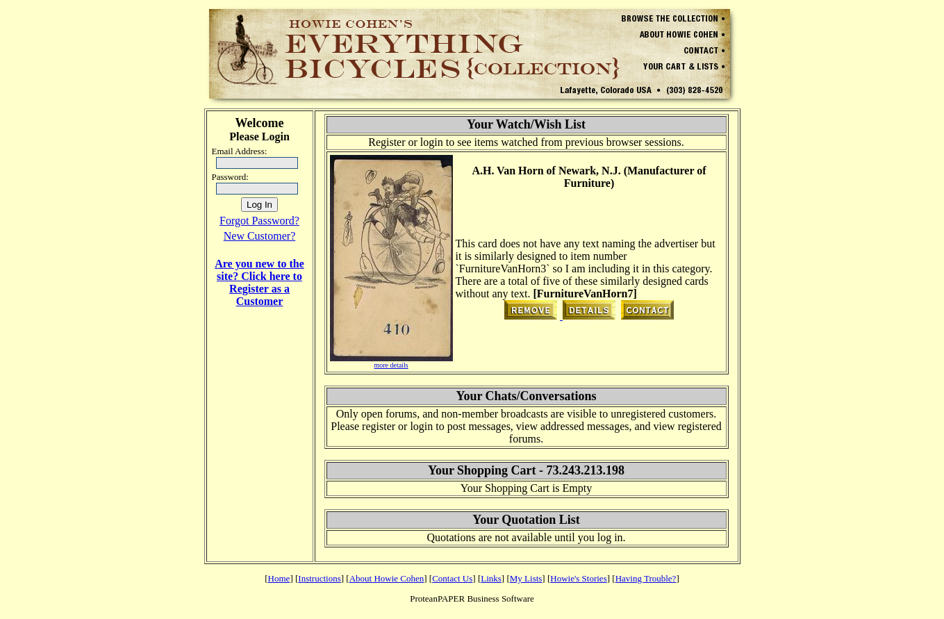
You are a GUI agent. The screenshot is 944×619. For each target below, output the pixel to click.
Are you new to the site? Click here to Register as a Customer (259, 282)
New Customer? (260, 236)
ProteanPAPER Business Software (472, 598)
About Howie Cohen (386, 578)
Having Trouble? (646, 578)
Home (279, 578)
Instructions (319, 578)
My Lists (526, 578)
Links (491, 578)
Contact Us (452, 578)
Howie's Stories (578, 578)
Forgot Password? (259, 220)
